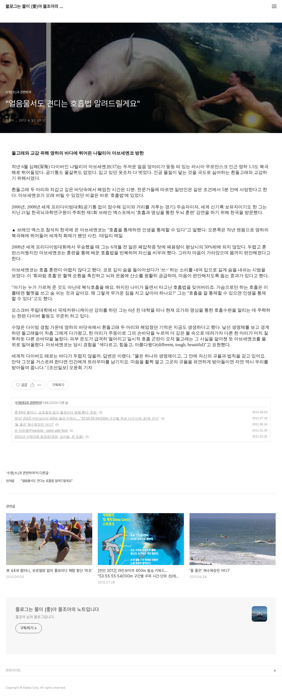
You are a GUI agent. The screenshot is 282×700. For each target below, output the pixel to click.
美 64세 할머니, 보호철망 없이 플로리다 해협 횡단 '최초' (56, 412)
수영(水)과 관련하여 (28, 403)
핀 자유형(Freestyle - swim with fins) (41, 431)
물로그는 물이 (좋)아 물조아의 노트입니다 (36, 6)
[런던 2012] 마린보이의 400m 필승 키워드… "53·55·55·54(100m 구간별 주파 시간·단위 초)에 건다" (87, 418)
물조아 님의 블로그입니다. (35, 617)
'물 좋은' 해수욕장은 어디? (34, 424)
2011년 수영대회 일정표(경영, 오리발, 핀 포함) (49, 437)
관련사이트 (13, 670)
